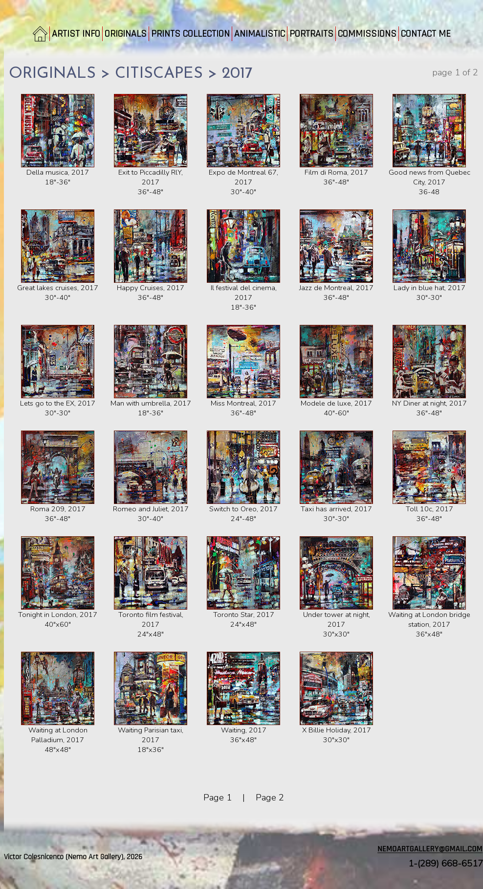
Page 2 (270, 797)
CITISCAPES (159, 74)
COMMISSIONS (367, 33)
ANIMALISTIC (259, 33)
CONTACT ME (426, 33)
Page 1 (217, 797)
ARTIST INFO (76, 33)
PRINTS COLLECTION (190, 33)
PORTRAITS (311, 33)
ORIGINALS (126, 33)
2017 (237, 74)
